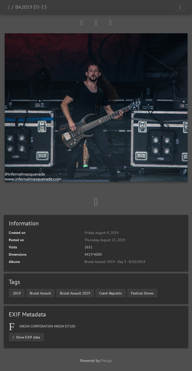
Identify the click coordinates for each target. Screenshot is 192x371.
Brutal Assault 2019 (75, 293)
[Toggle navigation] (180, 7)
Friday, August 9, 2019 (101, 232)
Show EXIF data (26, 337)
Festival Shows (142, 293)
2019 (17, 293)
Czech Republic (110, 293)
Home (9, 7)
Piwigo (106, 360)
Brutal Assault (40, 293)
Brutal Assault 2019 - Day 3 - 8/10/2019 (114, 261)
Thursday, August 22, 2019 (104, 240)
